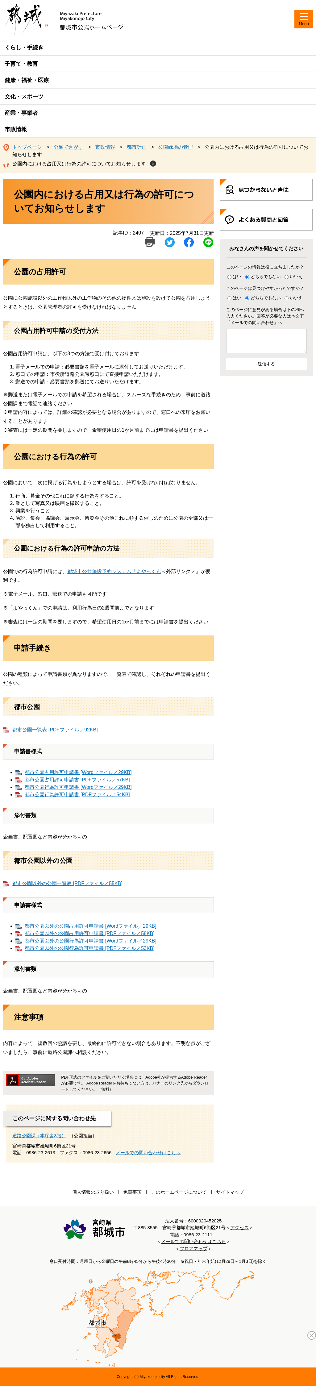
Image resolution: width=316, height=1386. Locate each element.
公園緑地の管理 (175, 147)
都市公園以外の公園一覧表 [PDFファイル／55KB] (67, 883)
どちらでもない (266, 276)
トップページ (27, 147)
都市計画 (137, 147)
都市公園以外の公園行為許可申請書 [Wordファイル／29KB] (90, 940)
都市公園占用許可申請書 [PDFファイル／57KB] (77, 779)
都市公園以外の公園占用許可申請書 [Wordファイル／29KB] (90, 926)
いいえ (296, 276)
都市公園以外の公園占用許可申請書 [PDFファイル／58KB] (89, 933)
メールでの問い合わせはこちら (148, 1152)
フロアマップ (193, 1248)
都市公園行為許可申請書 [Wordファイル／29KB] (78, 787)
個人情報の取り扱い (93, 1192)
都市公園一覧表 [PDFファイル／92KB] (55, 729)
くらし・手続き (24, 47)
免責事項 (132, 1192)
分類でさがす (68, 147)
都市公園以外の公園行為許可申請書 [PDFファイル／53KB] (89, 948)
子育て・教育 (21, 64)
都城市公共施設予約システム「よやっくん (114, 571)
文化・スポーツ (24, 97)
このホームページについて (179, 1192)
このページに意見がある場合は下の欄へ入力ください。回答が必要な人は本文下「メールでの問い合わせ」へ (265, 316)
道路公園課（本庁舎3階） (39, 1135)
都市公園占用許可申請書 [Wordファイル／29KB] (78, 772)
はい (237, 276)
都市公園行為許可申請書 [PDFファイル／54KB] (77, 794)
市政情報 (16, 129)
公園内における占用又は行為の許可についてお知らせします (79, 163)
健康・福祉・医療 (27, 80)
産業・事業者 (21, 113)
